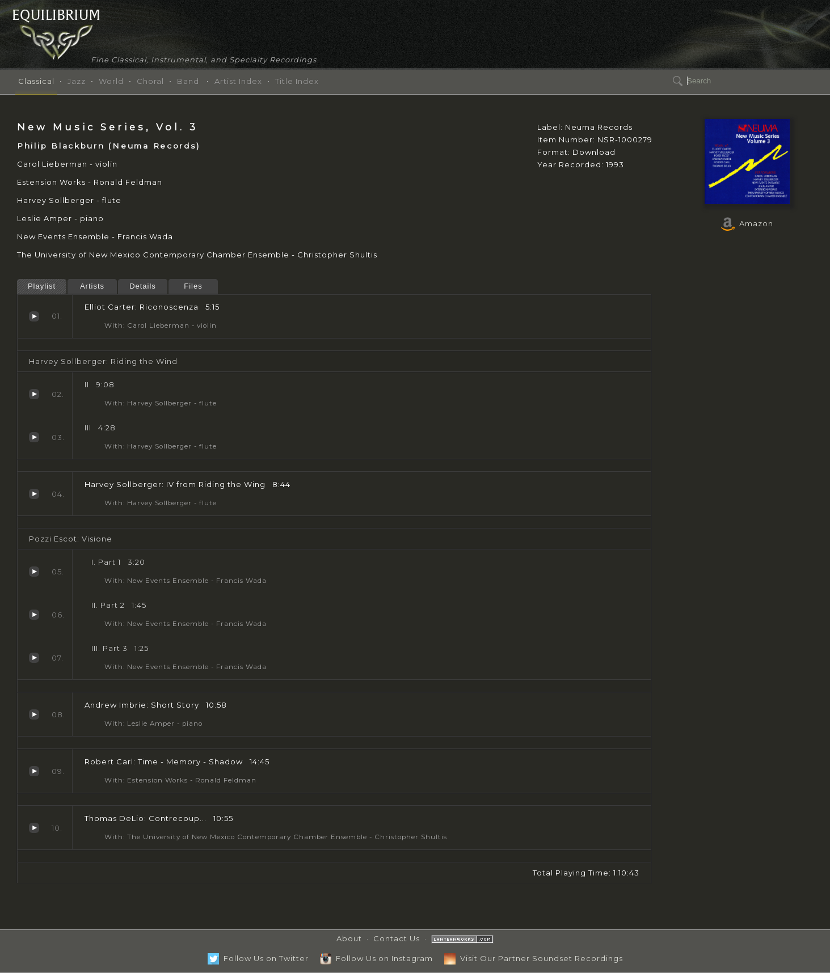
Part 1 (34, 571)
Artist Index (238, 81)
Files (193, 286)
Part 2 (34, 615)
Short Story (34, 714)
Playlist (42, 286)
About (349, 938)
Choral (150, 81)
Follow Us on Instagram (376, 958)
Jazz (77, 81)
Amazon (747, 223)
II (34, 394)
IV (34, 494)
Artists (92, 286)
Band (188, 81)
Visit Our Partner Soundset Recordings (533, 958)
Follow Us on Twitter (258, 958)
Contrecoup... (34, 828)
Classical (36, 81)
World (111, 81)
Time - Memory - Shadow (34, 771)
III (34, 437)
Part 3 (34, 658)
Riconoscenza (34, 316)
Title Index (297, 81)
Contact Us (396, 938)
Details (142, 286)
